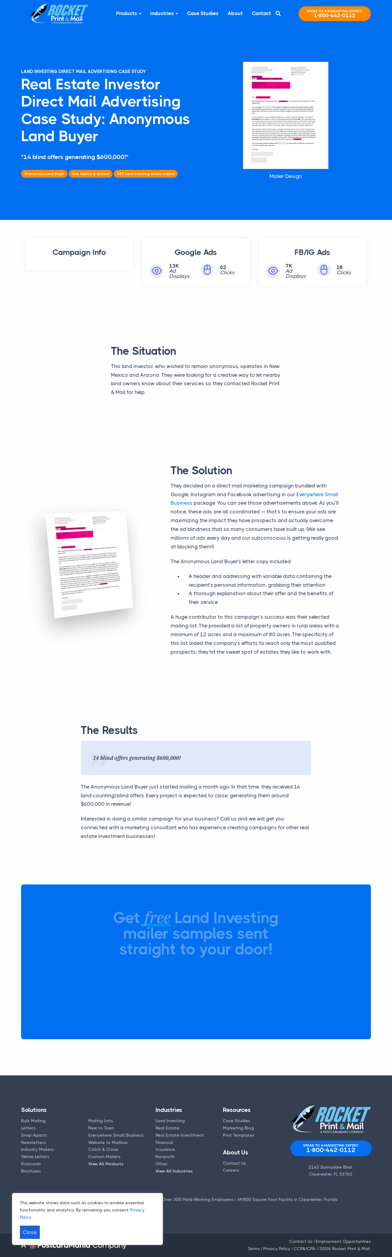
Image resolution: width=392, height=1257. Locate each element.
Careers (231, 1170)
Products (126, 13)
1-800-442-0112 (335, 13)
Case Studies (203, 13)
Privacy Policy (276, 1248)
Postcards (31, 1163)
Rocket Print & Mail (351, 1248)
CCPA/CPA (304, 1248)
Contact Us (234, 1163)
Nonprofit (165, 1156)
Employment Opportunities (343, 1241)
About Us (235, 1152)
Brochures (31, 1171)
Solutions (34, 1109)
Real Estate (167, 1127)
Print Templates (238, 1135)
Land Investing (170, 1120)
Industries (162, 13)
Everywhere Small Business (116, 1135)
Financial (164, 1142)
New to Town (101, 1127)
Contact (261, 13)
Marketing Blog (238, 1127)
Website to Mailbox (108, 1142)
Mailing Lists (100, 1120)
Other (162, 1163)
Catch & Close (103, 1149)
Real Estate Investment (180, 1135)
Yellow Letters (35, 1156)
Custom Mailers (104, 1156)
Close (30, 1232)
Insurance (165, 1149)
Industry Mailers (37, 1149)
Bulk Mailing (33, 1120)
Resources (236, 1109)
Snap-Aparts (34, 1135)
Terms (254, 1248)
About (235, 13)
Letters (28, 1127)
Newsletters (33, 1142)
